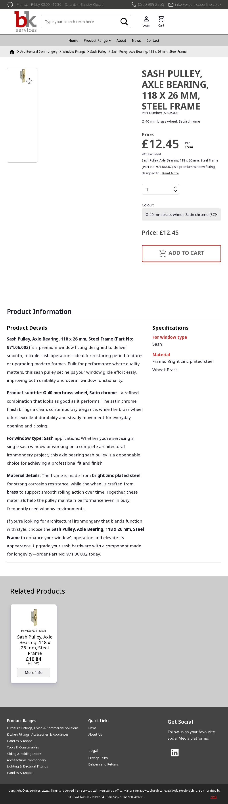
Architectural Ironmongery (38, 51)
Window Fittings (74, 51)
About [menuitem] (121, 40)
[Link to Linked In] (175, 753)
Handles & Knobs (19, 741)
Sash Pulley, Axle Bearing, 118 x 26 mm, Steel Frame (149, 51)
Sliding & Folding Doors (24, 754)
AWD (214, 797)
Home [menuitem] (73, 40)
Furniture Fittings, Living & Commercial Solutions (43, 728)
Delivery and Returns (103, 764)
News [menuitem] (136, 40)
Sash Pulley (98, 51)
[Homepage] (12, 51)
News (92, 728)
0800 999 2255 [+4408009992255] (151, 4)
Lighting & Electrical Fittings (27, 766)
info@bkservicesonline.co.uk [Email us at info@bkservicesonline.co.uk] (198, 4)
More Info (33, 672)
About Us (95, 734)
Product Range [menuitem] (96, 40)
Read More (170, 173)
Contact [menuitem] (152, 40)
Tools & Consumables (23, 747)
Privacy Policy (98, 758)
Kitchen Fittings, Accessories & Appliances (38, 734)
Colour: (148, 205)
